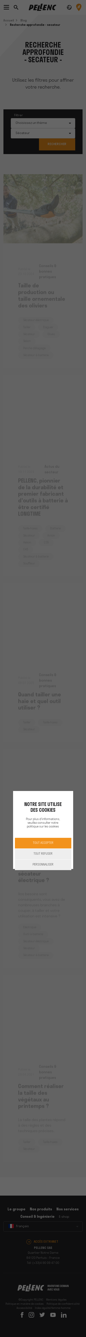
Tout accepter (43, 843)
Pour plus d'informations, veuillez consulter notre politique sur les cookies (43, 823)
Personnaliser (43, 864)
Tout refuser (43, 854)
